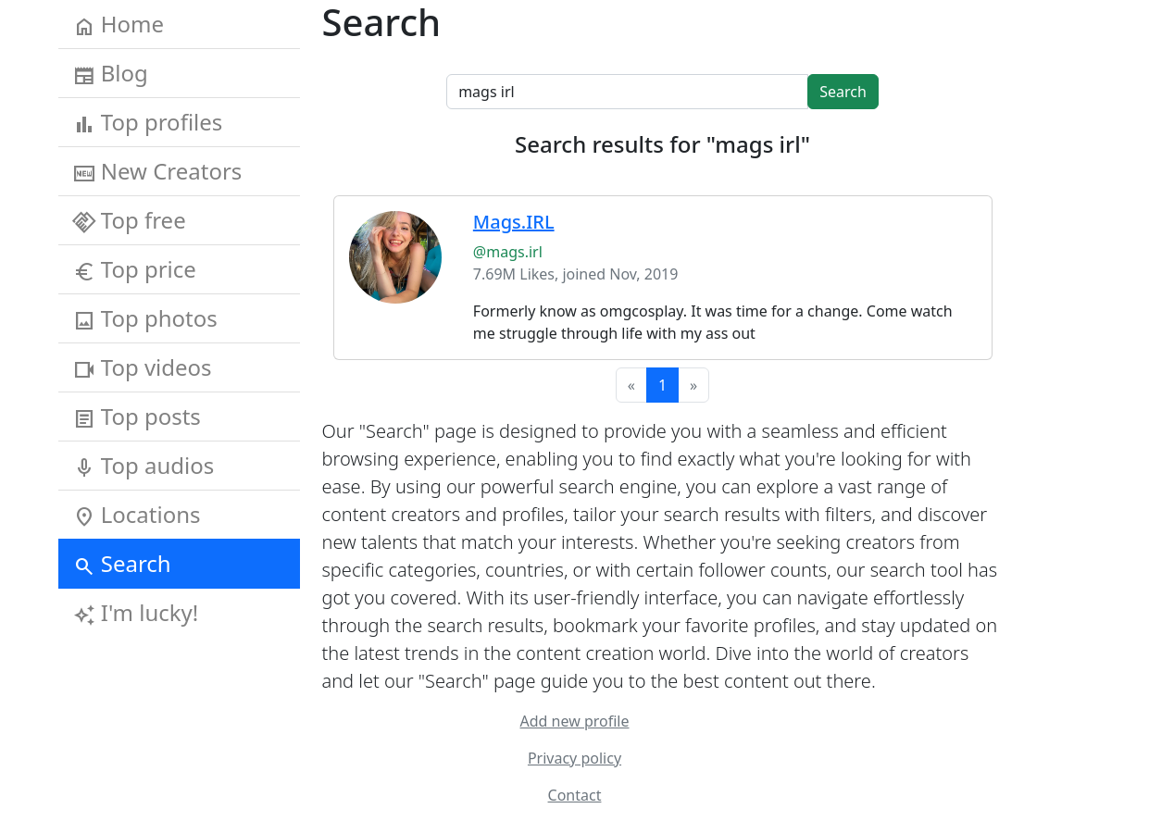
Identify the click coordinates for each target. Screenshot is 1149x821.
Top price (134, 269)
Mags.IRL (514, 221)
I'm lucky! (136, 612)
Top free (129, 220)
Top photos (145, 318)
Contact (575, 795)
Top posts (137, 416)
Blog (110, 73)
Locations (137, 514)
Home (119, 24)
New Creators (158, 171)
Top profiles (148, 122)
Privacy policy (574, 758)
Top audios (144, 465)
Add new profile (575, 721)
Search (122, 563)
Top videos (142, 367)
